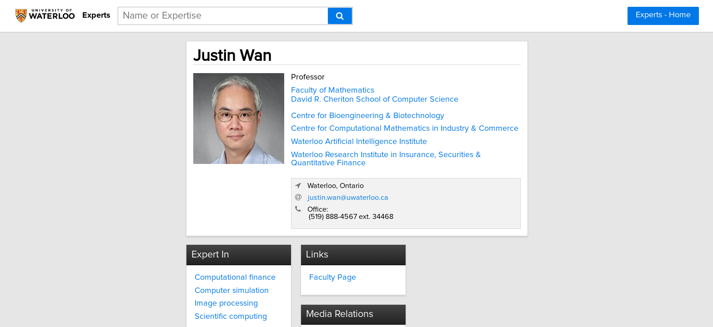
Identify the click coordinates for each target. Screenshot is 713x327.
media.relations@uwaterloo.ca (488, 235)
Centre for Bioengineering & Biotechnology (285, 114)
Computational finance (156, 218)
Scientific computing (152, 258)
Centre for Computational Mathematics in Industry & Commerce (322, 127)
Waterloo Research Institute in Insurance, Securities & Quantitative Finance (326, 157)
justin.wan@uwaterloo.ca (512, 137)
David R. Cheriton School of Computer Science (292, 98)
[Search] (340, 16)
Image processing (147, 245)
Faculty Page (299, 218)
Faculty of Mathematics (249, 88)
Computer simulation (153, 232)
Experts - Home (663, 15)
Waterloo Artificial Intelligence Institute (276, 140)
